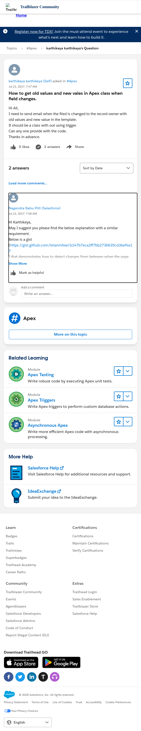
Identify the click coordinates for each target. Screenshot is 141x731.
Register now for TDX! (34, 31)
